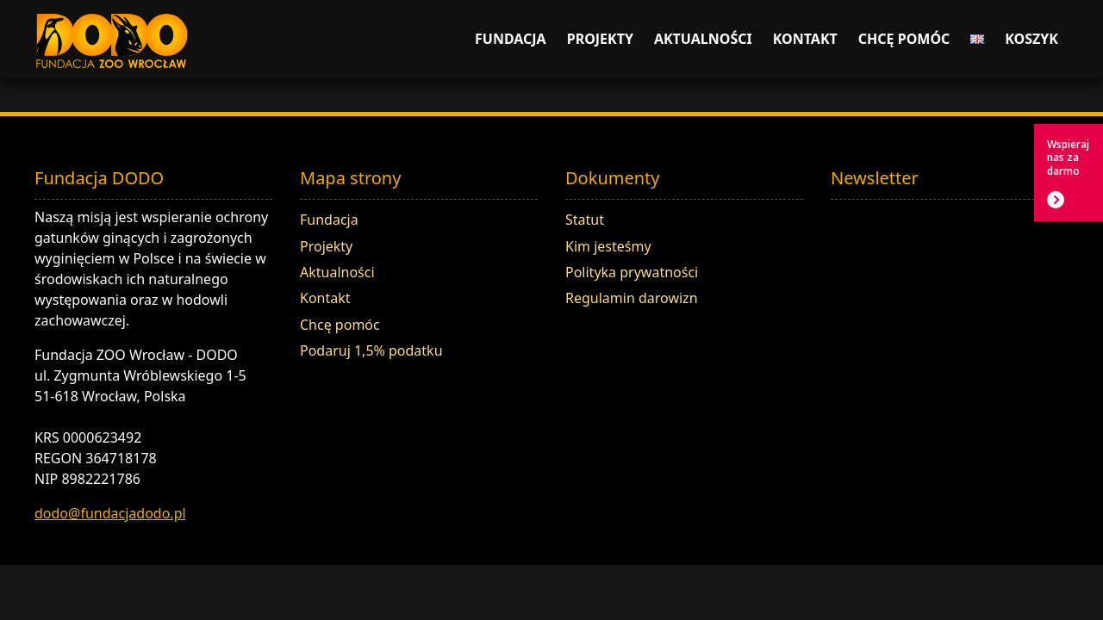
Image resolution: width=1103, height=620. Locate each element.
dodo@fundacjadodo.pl (110, 513)
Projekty (600, 38)
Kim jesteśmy (608, 246)
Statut (584, 219)
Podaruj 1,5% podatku (371, 350)
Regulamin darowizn (631, 297)
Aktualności (703, 38)
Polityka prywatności (631, 272)
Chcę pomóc (904, 38)
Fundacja (510, 38)
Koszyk (1031, 38)
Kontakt (805, 38)
